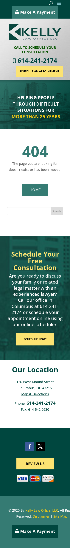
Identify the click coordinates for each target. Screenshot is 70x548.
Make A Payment (37, 10)
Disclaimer (41, 516)
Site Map (60, 516)
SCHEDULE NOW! (35, 339)
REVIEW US (35, 463)
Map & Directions (35, 394)
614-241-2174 (47, 60)
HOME (35, 189)
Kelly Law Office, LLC (41, 510)
